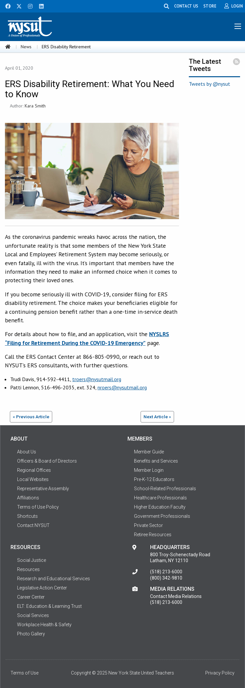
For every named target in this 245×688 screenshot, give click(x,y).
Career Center (31, 597)
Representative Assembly (43, 488)
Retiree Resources (152, 534)
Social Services (33, 615)
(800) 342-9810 (166, 578)
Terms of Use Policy (38, 507)
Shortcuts (27, 516)
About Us (26, 451)
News (26, 47)
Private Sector (148, 525)
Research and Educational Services (53, 578)
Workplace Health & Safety (44, 624)
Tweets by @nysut (209, 83)
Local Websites (33, 479)
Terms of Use (24, 673)
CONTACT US (186, 6)
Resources (28, 569)
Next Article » (157, 416)
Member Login (149, 470)
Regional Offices (34, 470)
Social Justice (31, 560)
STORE (209, 6)
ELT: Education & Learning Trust (49, 606)
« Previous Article (31, 416)
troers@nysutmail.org (96, 379)
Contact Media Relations (176, 596)
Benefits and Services (156, 461)
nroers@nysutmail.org (122, 387)
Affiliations (28, 497)
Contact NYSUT (33, 525)
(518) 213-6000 (166, 571)
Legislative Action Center (42, 587)
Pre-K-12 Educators (154, 479)
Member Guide (149, 451)
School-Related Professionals (165, 488)
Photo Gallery (31, 633)
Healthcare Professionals (160, 497)
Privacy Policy (219, 673)
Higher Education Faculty (160, 507)
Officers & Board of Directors (47, 461)
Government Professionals (162, 516)
